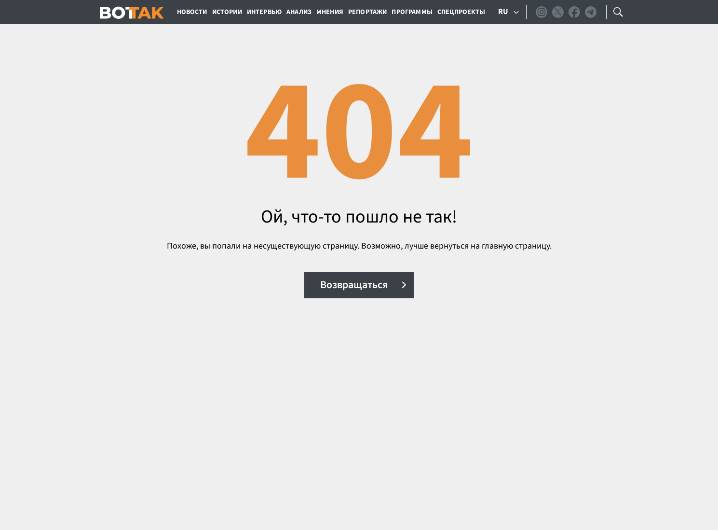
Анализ (299, 12)
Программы (412, 12)
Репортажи (367, 12)
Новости (192, 12)
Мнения (329, 12)
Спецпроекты (461, 12)
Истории (227, 12)
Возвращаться (354, 285)
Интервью (264, 12)
